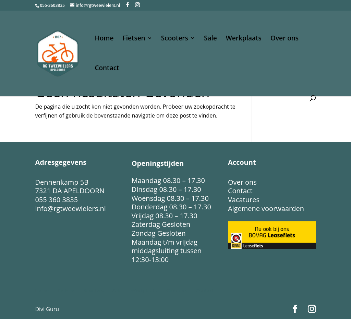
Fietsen (134, 39)
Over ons (284, 39)
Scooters (174, 39)
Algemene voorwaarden (266, 208)
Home (104, 39)
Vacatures (243, 199)
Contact (107, 68)
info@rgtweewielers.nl (70, 208)
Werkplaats (244, 39)
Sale (210, 39)
